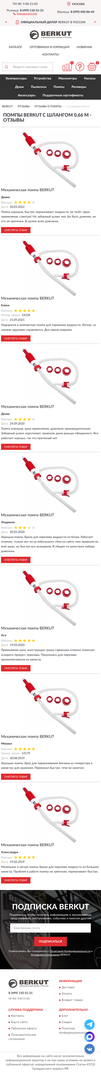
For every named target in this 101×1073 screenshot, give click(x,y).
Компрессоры (16, 78)
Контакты (50, 54)
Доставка (68, 987)
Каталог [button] (15, 47)
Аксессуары (26, 95)
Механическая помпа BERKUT (27, 190)
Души (19, 87)
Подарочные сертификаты (63, 95)
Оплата (67, 993)
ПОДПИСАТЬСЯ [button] (50, 941)
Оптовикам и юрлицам (49, 47)
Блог (65, 1015)
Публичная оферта (24, 1028)
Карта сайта (19, 1022)
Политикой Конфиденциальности (70, 951)
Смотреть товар (15, 230)
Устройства (42, 78)
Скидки (67, 1022)
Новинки (84, 47)
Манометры (67, 78)
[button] (25, 13)
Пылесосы (38, 87)
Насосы (89, 78)
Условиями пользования (45, 954)
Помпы (59, 87)
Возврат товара (72, 1000)
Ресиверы (79, 87)
